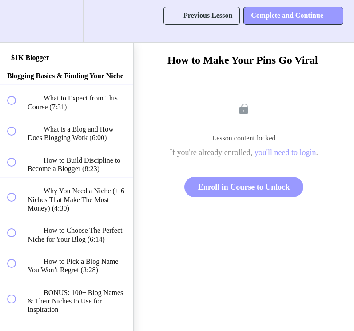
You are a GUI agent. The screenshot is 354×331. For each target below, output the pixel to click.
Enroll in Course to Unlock (244, 187)
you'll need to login (285, 152)
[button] (16, 21)
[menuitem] (66, 21)
